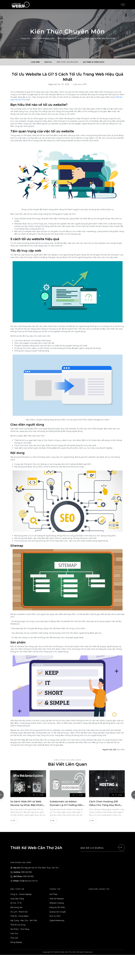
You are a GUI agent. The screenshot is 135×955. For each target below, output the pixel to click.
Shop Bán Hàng (17, 899)
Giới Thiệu (53, 894)
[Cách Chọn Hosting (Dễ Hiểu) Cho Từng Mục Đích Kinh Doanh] (107, 783)
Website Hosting (56, 903)
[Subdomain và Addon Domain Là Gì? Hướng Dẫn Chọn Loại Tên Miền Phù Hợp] (67, 783)
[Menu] (122, 4)
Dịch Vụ (48, 62)
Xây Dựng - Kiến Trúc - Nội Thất (23, 920)
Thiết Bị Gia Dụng (17, 925)
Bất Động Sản (16, 907)
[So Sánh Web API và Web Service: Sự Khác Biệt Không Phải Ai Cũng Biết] (28, 783)
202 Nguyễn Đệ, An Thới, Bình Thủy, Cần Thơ (34, 868)
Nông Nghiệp (16, 942)
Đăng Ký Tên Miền (57, 907)
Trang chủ (25, 38)
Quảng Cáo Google (57, 912)
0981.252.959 (21, 872)
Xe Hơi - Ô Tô (16, 903)
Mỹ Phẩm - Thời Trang (19, 929)
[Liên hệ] (121, 847)
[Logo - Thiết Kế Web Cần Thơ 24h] (20, 4)
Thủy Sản (14, 938)
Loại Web (35, 62)
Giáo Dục (14, 933)
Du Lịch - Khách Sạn (19, 912)
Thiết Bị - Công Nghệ (19, 916)
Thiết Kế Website (56, 899)
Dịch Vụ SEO (54, 916)
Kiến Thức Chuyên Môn (43, 38)
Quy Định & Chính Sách (93, 62)
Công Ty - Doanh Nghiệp (21, 894)
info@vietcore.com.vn (24, 881)
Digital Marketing (56, 920)
